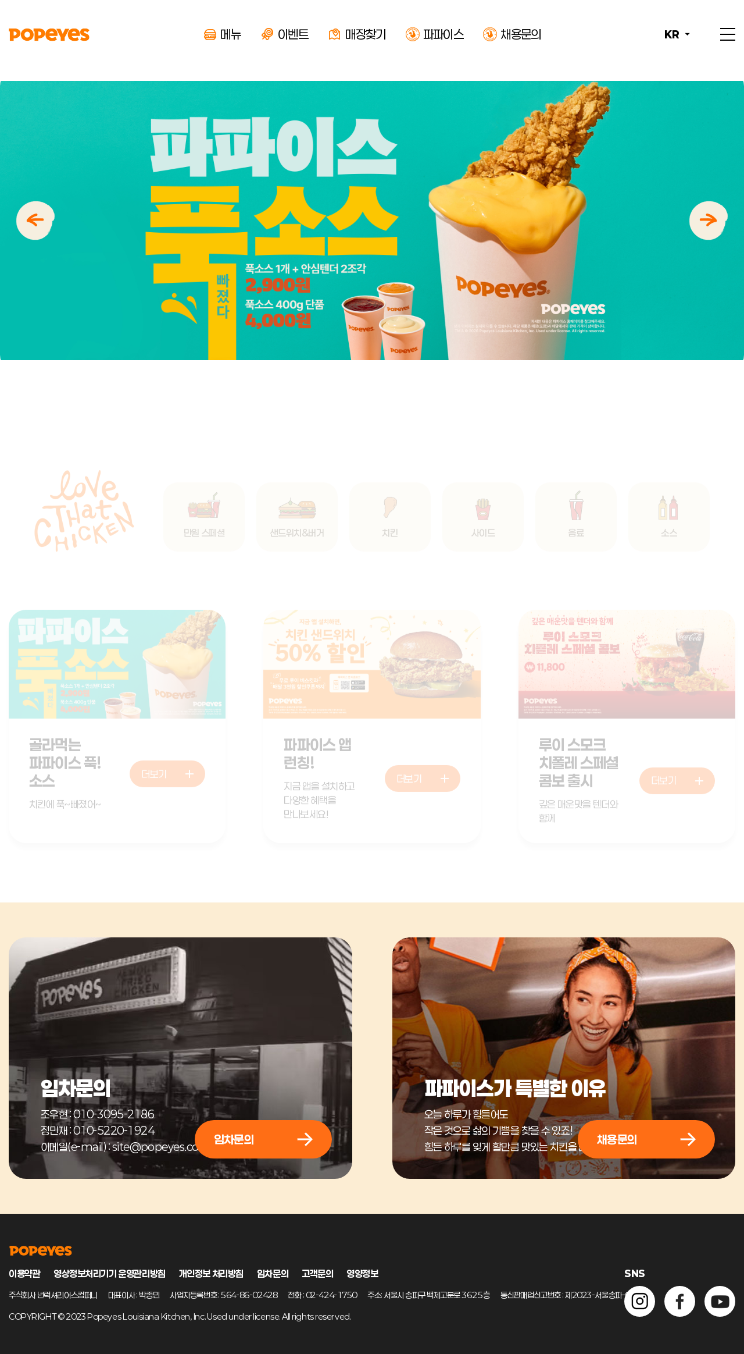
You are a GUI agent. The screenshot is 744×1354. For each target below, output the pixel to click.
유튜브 (719, 1301)
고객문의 (317, 1273)
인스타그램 (639, 1301)
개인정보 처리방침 (211, 1273)
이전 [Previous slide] (35, 220)
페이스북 (679, 1301)
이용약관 (24, 1273)
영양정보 (362, 1273)
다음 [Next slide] (708, 220)
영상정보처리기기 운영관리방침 (109, 1273)
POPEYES (49, 34)
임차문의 (272, 1273)
